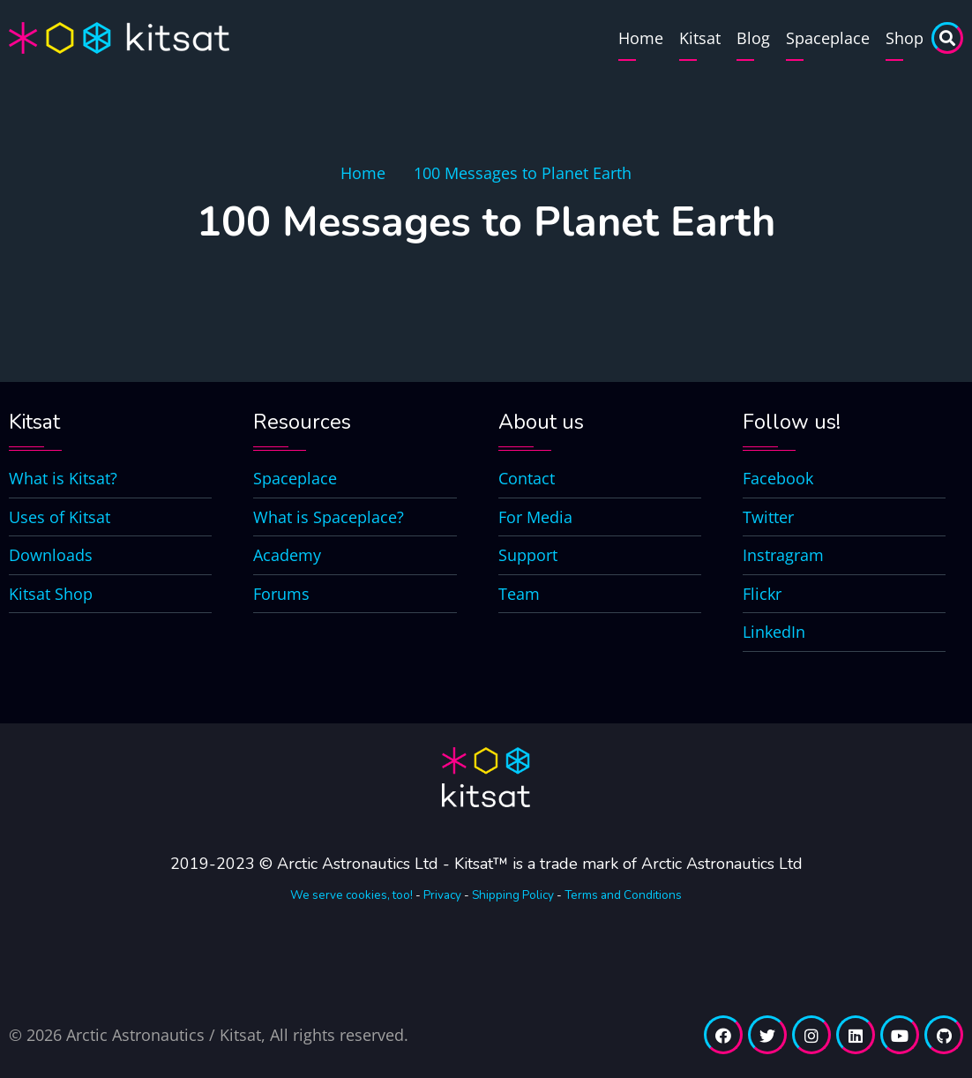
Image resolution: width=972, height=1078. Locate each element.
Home (640, 38)
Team (519, 593)
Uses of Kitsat (59, 517)
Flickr (762, 593)
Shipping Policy (513, 895)
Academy (287, 554)
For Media (535, 517)
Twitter (768, 517)
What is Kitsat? (63, 478)
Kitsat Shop (51, 593)
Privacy (442, 895)
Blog (753, 38)
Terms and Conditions (623, 895)
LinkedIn (774, 631)
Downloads (51, 554)
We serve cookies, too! (351, 895)
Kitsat (700, 38)
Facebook (778, 478)
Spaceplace (828, 38)
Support (527, 554)
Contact (526, 478)
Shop (904, 38)
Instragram (783, 554)
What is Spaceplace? (328, 517)
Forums (281, 593)
